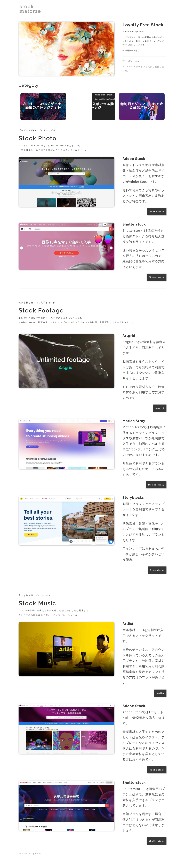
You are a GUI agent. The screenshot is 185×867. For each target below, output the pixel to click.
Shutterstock (156, 277)
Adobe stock (157, 211)
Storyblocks (157, 570)
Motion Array (156, 484)
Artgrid (160, 408)
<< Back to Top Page (30, 854)
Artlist (160, 693)
